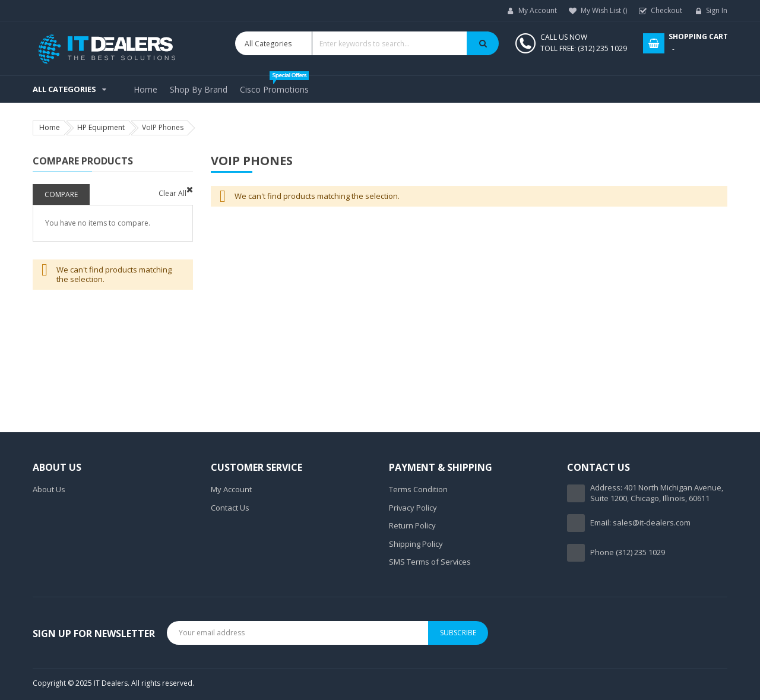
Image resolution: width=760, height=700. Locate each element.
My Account (537, 10)
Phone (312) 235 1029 (627, 552)
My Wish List (604, 10)
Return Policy (412, 525)
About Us (49, 489)
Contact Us (230, 507)
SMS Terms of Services (430, 561)
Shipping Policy (416, 544)
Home (49, 127)
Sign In (716, 10)
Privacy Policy (413, 507)
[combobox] (367, 43)
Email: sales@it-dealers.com (640, 522)
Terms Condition (418, 489)
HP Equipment (101, 127)
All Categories (64, 89)
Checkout (666, 10)
